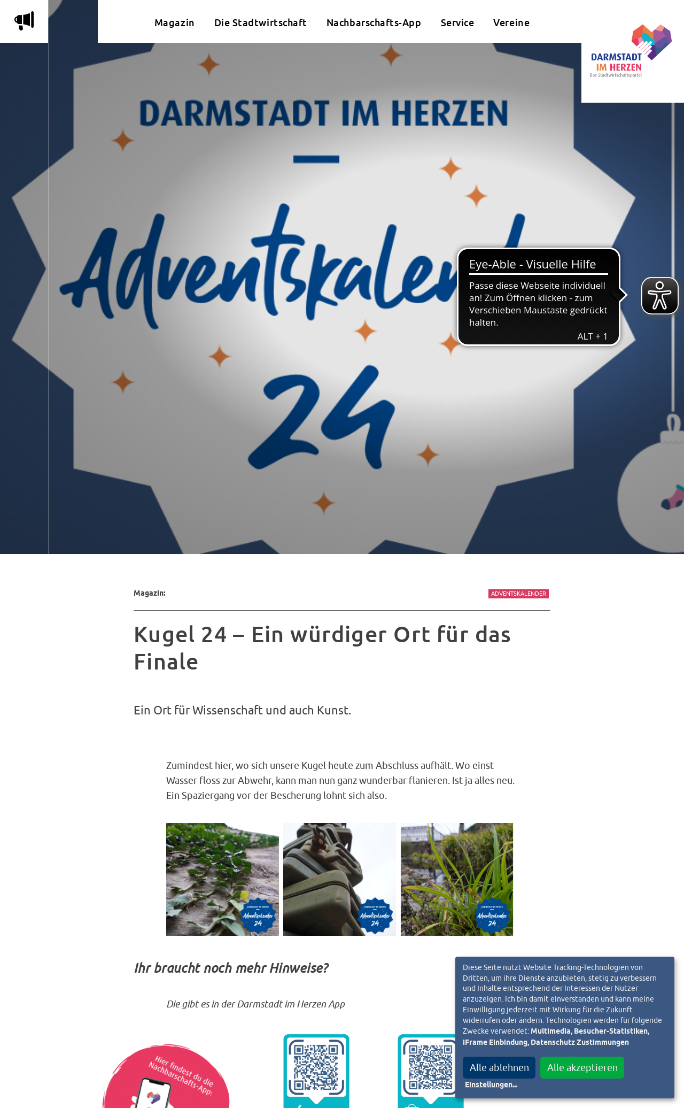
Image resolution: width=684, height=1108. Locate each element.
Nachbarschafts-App (374, 23)
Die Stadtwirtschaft (260, 23)
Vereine (511, 23)
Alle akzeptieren (582, 1067)
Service (458, 23)
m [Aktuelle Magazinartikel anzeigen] (24, 20)
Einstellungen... (491, 1085)
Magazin (174, 23)
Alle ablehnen (499, 1067)
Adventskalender (518, 593)
